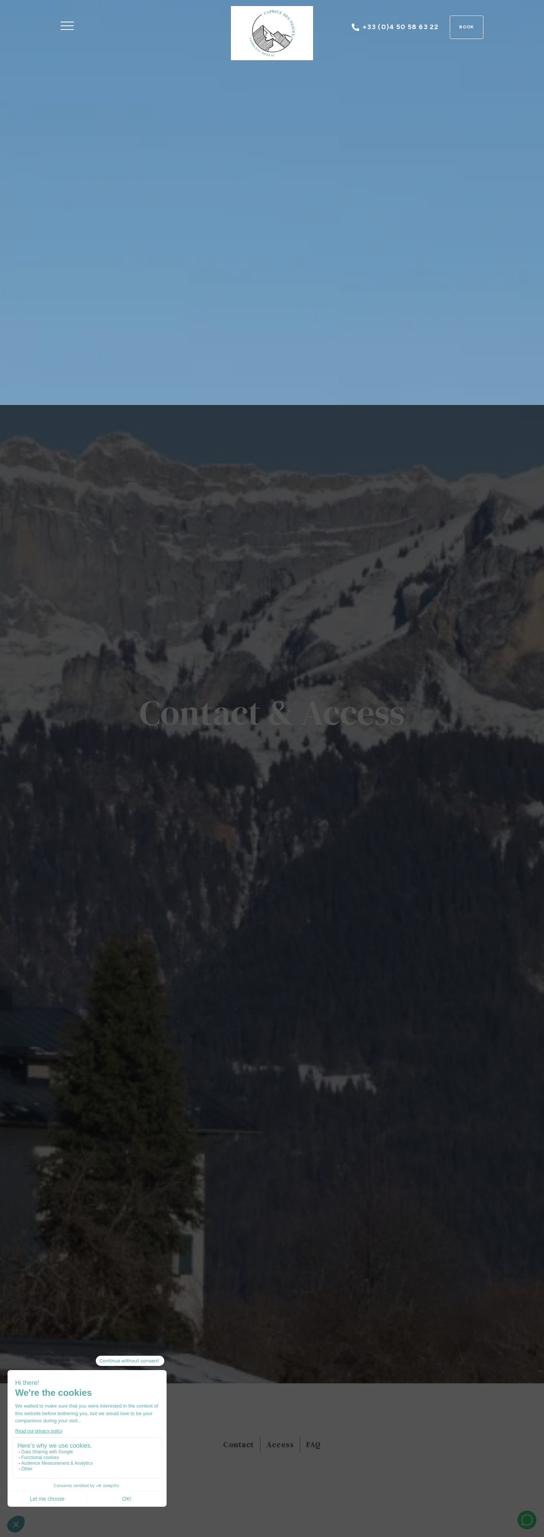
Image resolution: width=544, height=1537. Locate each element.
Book (466, 27)
